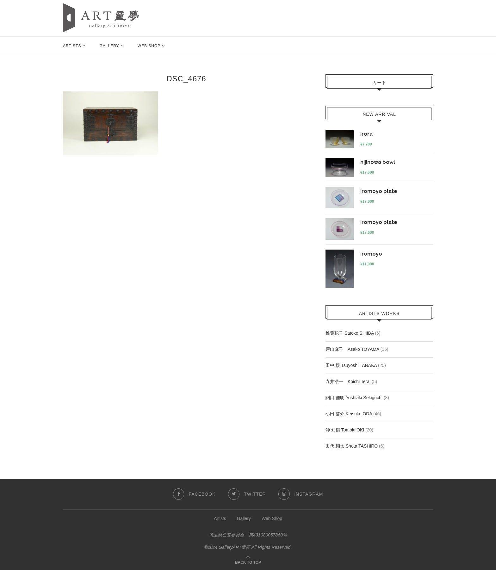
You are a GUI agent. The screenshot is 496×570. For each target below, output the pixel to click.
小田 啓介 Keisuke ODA (349, 413)
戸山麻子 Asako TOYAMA (352, 349)
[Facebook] (194, 494)
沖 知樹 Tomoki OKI (345, 429)
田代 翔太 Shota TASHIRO (352, 446)
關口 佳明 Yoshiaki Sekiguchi (354, 397)
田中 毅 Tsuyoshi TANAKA (351, 365)
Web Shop (149, 46)
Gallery (109, 46)
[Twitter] (247, 494)
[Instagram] (300, 494)
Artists (72, 46)
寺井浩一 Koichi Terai (348, 381)
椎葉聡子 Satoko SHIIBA (350, 333)
